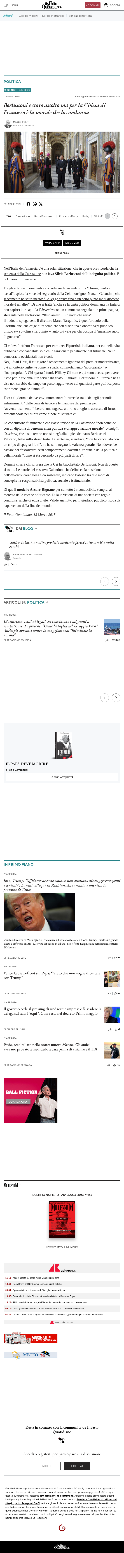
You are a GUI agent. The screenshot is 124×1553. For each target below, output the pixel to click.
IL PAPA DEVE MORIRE (27, 763)
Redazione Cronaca (18, 1065)
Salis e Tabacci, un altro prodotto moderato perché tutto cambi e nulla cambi (61, 544)
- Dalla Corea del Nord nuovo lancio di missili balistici (33, 1284)
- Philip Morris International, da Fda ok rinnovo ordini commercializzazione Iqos (46, 1302)
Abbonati (92, 5)
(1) (117, 1029)
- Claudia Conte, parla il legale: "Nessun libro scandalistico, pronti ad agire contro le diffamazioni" (54, 1314)
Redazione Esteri (16, 957)
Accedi (47, 1465)
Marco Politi (21, 122)
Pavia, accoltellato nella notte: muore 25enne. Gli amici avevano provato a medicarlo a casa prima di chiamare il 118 (50, 1047)
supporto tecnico (22, 1517)
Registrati (77, 1465)
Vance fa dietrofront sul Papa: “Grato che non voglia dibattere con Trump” (52, 975)
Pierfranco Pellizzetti (27, 554)
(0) (117, 957)
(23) (14, 564)
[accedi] (112, 5)
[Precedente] (104, 581)
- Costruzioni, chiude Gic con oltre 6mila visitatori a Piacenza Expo (40, 1296)
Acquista (62, 777)
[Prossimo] (116, 581)
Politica (12, 81)
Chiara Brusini (14, 1029)
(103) (116, 640)
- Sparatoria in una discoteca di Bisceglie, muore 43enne (35, 1290)
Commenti (12, 204)
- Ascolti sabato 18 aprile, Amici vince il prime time (32, 1278)
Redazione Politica (17, 640)
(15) (116, 1065)
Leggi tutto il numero (62, 1247)
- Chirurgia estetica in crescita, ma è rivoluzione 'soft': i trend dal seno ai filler (44, 1308)
